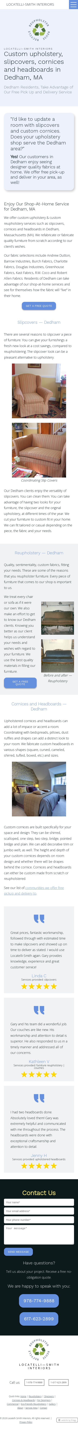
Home (23, 1399)
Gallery (52, 1406)
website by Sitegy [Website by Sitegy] (67, 1422)
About (20, 1410)
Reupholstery (35, 1399)
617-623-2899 (39, 1321)
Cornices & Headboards (23, 1402)
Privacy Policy (26, 1424)
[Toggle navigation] (73, 4)
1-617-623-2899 (59, 1385)
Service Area (31, 1410)
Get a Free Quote (39, 305)
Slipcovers (49, 1399)
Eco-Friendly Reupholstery (33, 1406)
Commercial (13, 1406)
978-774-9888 (38, 1303)
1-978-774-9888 (34, 1385)
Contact (43, 1410)
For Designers (44, 1402)
